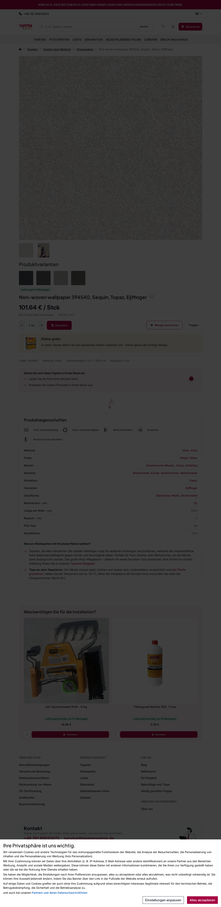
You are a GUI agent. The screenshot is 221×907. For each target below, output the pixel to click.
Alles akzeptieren (202, 900)
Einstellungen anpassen (163, 900)
